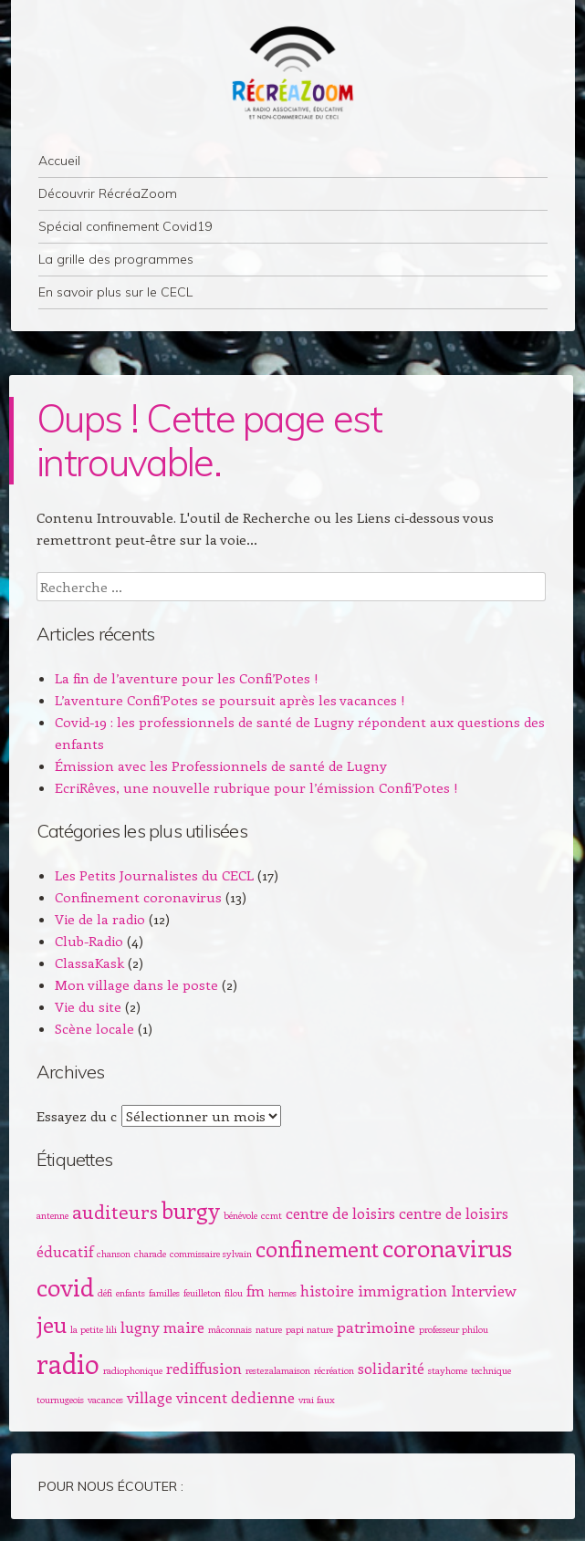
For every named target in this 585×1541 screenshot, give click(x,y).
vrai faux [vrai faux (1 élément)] (316, 1399)
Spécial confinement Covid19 (125, 226)
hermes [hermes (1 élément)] (282, 1292)
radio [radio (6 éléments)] (68, 1363)
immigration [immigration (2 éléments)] (402, 1290)
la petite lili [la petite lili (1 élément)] (93, 1329)
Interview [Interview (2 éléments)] (484, 1290)
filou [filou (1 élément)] (234, 1292)
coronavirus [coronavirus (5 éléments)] (447, 1247)
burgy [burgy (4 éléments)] (191, 1209)
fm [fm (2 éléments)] (255, 1290)
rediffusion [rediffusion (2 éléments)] (204, 1368)
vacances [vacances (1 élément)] (105, 1399)
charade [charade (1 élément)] (150, 1253)
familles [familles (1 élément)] (164, 1292)
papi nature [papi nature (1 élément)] (309, 1329)
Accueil (59, 160)
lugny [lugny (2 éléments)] (140, 1327)
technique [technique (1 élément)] (491, 1370)
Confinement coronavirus (138, 897)
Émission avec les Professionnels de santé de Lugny (221, 765)
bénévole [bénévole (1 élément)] (240, 1215)
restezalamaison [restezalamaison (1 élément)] (277, 1370)
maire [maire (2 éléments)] (183, 1327)
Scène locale (94, 1028)
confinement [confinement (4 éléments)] (317, 1248)
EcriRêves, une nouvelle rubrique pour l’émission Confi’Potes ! (256, 787)
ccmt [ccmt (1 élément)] (271, 1215)
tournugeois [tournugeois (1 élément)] (60, 1399)
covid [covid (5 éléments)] (65, 1286)
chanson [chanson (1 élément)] (114, 1253)
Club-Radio (89, 941)
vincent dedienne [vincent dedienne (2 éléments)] (235, 1397)
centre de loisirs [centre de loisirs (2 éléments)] (340, 1213)
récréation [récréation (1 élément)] (334, 1370)
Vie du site (88, 1006)
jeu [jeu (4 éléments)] (52, 1323)
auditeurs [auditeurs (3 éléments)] (115, 1211)
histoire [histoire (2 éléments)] (327, 1290)
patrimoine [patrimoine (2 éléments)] (376, 1327)
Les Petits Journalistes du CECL (154, 875)
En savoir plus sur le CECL (115, 292)
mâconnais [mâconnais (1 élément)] (230, 1329)
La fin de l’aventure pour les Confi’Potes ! (187, 678)
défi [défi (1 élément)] (105, 1292)
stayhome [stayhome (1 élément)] (447, 1370)
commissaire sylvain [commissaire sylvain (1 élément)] (211, 1253)
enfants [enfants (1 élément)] (130, 1292)
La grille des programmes (115, 259)
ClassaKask (89, 962)
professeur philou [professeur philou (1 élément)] (453, 1329)
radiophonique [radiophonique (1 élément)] (132, 1370)
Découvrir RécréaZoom (107, 193)
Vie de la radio (100, 919)
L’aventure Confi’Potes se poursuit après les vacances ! (230, 700)
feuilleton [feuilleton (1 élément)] (202, 1292)
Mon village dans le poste (136, 984)
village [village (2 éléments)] (149, 1397)
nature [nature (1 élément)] (269, 1329)
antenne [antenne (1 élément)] (52, 1215)
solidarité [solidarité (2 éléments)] (391, 1368)
